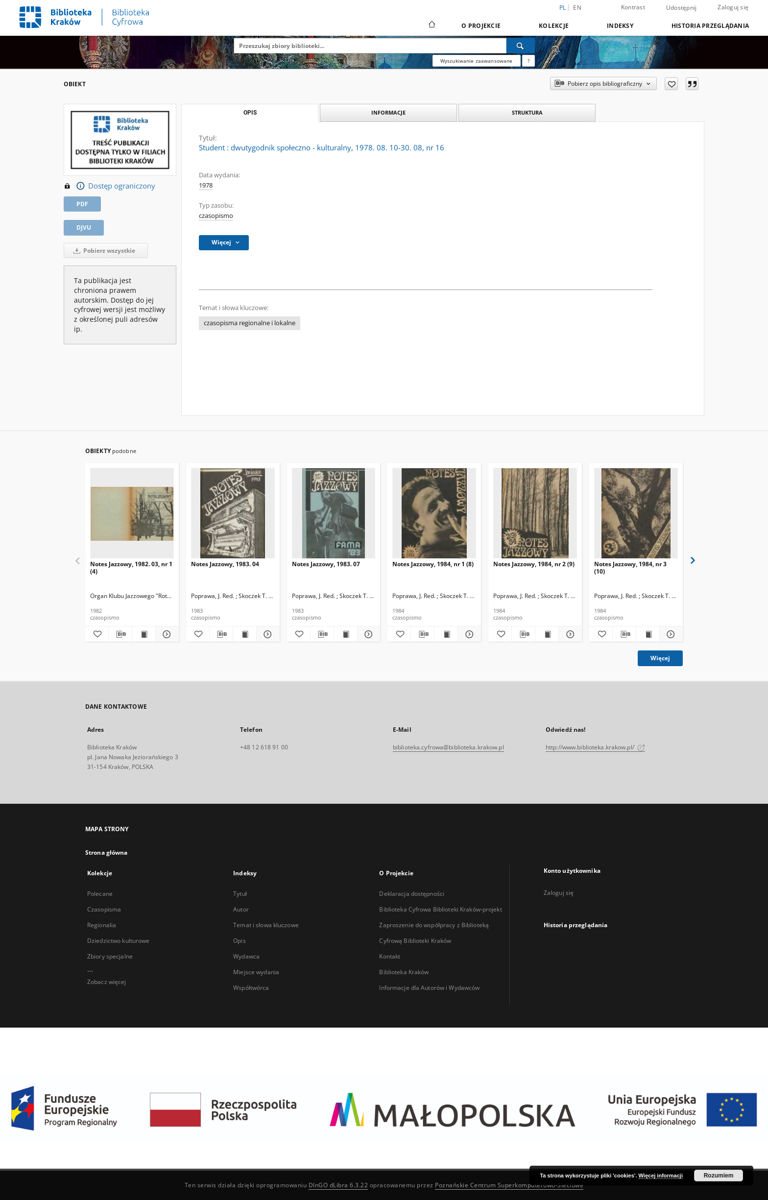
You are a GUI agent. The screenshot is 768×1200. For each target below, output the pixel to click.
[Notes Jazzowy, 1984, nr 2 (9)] (535, 513)
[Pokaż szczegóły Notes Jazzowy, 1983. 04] (266, 634)
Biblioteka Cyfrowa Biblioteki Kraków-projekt (440, 909)
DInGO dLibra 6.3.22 (338, 1185)
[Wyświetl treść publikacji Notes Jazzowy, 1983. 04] (244, 634)
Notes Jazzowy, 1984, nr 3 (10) (630, 567)
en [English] (577, 7)
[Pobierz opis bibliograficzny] (120, 634)
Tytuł (240, 893)
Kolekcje (554, 26)
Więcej (660, 658)
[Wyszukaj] (520, 45)
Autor (241, 909)
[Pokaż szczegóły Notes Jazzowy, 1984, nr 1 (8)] (468, 634)
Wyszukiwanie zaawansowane (476, 60)
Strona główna (106, 852)
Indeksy (620, 26)
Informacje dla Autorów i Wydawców (429, 988)
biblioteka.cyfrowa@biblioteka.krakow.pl (448, 747)
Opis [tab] (250, 112)
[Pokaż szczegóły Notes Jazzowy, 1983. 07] (367, 634)
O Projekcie (481, 26)
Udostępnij (681, 8)
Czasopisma (104, 909)
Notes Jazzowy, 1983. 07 (326, 564)
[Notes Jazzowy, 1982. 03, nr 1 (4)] (132, 513)
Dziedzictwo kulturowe (118, 940)
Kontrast (633, 7)
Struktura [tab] (527, 112)
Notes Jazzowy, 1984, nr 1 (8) (433, 564)
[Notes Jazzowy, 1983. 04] (233, 513)
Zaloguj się (733, 7)
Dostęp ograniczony (109, 186)
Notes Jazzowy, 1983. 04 (225, 564)
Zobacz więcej (106, 982)
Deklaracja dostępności (411, 893)
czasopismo (216, 216)
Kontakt (389, 956)
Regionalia (101, 925)
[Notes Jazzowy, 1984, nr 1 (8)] (434, 513)
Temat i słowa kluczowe (266, 925)
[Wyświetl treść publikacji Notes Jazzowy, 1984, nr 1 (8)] (445, 634)
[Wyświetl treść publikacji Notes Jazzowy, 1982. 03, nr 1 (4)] (143, 634)
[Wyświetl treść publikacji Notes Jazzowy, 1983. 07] (345, 634)
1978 (206, 185)
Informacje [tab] (388, 112)
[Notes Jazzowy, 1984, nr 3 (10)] (636, 513)
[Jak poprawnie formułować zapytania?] (528, 61)
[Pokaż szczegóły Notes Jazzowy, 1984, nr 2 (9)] (568, 634)
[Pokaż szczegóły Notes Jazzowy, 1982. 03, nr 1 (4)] (165, 634)
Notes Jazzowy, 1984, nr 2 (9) (534, 564)
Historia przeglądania (710, 26)
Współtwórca (251, 988)
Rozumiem (719, 1175)
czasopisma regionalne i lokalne (249, 323)
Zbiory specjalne (110, 956)
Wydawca (246, 956)
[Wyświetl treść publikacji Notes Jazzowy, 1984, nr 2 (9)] (546, 634)
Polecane (100, 893)
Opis (239, 940)
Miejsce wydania (256, 972)
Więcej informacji (661, 1175)
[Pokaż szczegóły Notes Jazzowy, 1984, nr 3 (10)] (669, 634)
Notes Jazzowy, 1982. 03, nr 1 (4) (131, 567)
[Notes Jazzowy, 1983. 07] (333, 513)
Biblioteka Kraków (404, 972)
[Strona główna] (431, 25)
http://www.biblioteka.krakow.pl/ (595, 747)
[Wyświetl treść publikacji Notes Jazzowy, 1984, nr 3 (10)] (647, 634)
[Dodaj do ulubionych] (671, 83)
